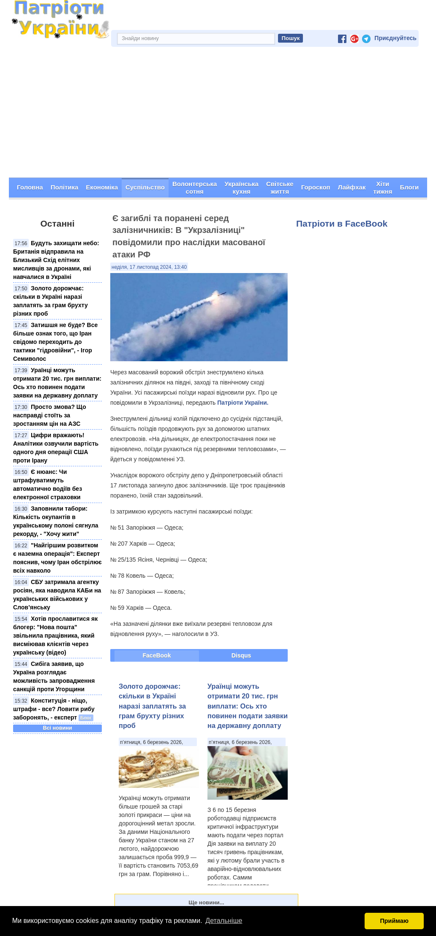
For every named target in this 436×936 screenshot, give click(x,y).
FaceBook (157, 655)
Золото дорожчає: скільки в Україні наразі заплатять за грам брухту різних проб (152, 706)
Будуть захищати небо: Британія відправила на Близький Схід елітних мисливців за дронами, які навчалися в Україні (56, 260)
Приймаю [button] (394, 920)
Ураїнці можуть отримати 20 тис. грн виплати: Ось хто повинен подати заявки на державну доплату (247, 706)
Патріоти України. (242, 402)
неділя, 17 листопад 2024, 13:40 (149, 267)
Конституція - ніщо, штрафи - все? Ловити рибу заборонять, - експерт (54, 709)
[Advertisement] (218, 114)
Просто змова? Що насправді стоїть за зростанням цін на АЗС (49, 415)
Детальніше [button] (223, 920)
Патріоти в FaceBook (341, 223)
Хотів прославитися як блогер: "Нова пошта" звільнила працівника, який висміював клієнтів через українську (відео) (55, 635)
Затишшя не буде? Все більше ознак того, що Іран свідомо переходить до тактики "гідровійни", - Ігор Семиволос (55, 342)
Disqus (241, 655)
